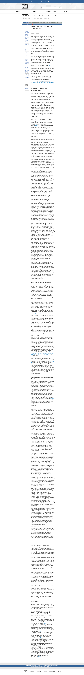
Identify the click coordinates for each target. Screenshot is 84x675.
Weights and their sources (27, 45)
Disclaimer (38, 671)
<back (44, 623)
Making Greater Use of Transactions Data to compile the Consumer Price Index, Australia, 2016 (42, 82)
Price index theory (26, 38)
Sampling (26, 47)
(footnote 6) (40, 601)
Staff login (59, 671)
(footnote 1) (50, 65)
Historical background (27, 35)
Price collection (26, 50)
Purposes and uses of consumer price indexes (27, 30)
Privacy (45, 671)
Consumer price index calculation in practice (27, 58)
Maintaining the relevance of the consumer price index (27, 65)
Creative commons (25, 671)
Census (34, 11)
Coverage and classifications (27, 41)
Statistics (18, 11)
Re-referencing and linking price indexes (27, 71)
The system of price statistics (27, 79)
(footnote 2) (37, 125)
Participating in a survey (50, 11)
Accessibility (52, 671)
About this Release (26, 89)
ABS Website (50, 1)
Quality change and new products (27, 53)
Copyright (32, 671)
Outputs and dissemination (27, 75)
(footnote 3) (38, 313)
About (65, 11)
